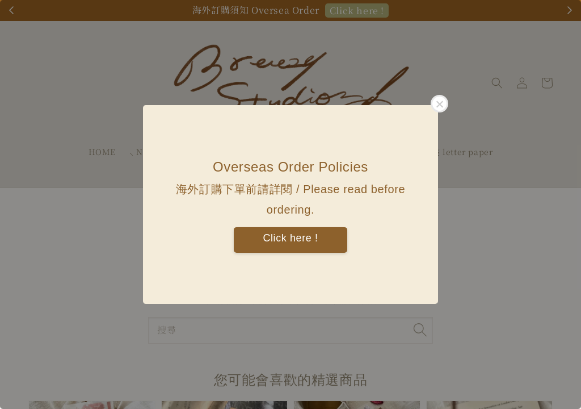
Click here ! (290, 238)
